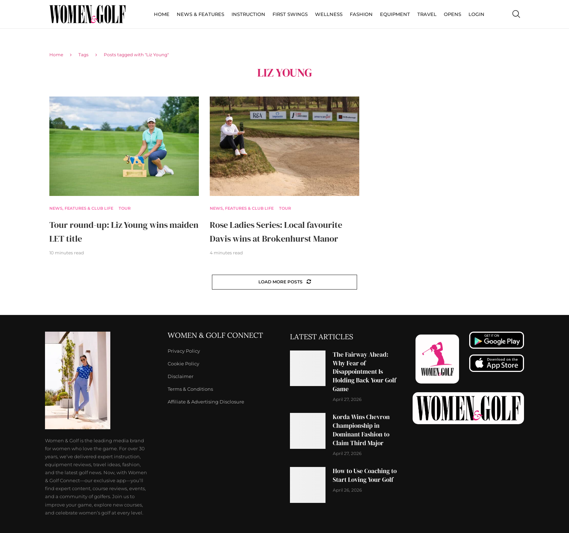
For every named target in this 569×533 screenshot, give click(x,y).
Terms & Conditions (190, 389)
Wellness (329, 14)
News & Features (200, 14)
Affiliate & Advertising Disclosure (206, 401)
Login (476, 14)
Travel (427, 14)
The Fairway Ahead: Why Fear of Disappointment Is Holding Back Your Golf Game (364, 371)
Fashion (361, 14)
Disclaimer (180, 376)
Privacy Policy (184, 351)
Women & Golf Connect (215, 335)
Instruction (248, 14)
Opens (452, 14)
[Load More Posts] (284, 282)
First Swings (290, 14)
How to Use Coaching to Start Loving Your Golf (365, 475)
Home (161, 14)
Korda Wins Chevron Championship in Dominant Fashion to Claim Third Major (361, 430)
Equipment (395, 14)
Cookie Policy (183, 363)
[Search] (516, 14)
